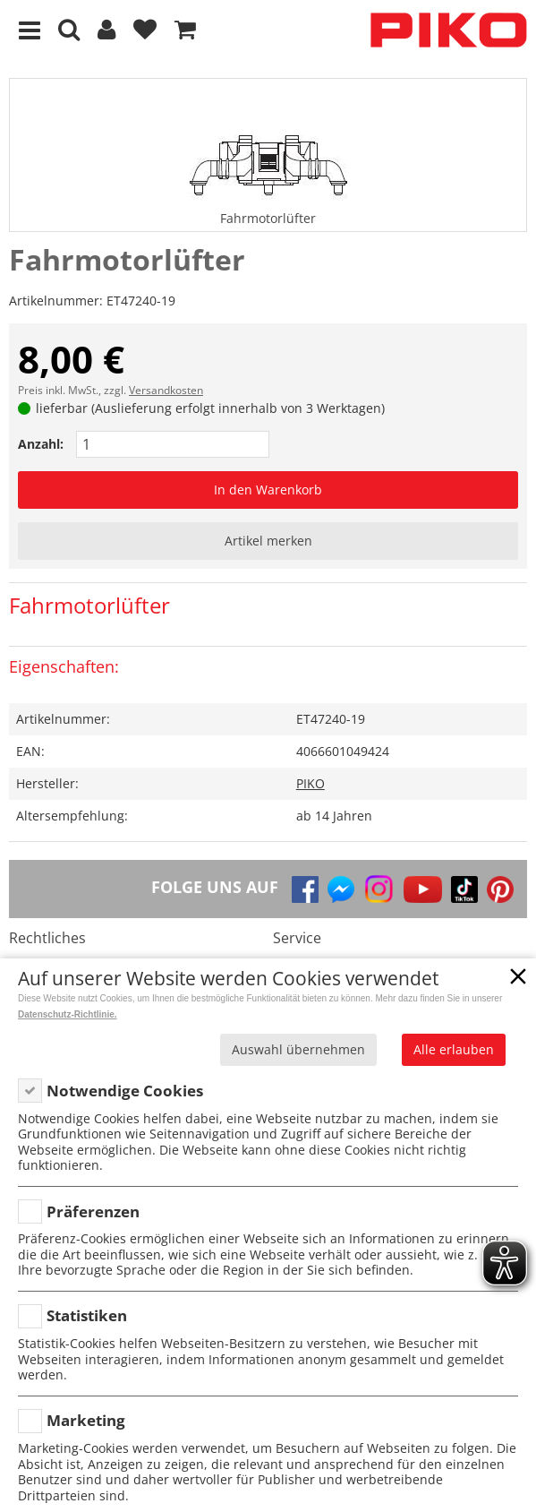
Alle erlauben (453, 1049)
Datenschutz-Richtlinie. (67, 1014)
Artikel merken (268, 540)
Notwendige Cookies (125, 1090)
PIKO (310, 783)
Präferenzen (93, 1211)
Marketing (86, 1420)
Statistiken (87, 1315)
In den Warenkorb (268, 489)
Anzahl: (41, 443)
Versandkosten (166, 390)
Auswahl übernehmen (298, 1049)
